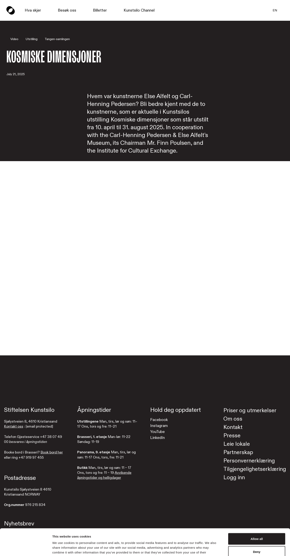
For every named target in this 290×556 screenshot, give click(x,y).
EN (275, 10)
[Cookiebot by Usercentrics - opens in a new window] (25, 548)
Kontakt (233, 427)
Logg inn (234, 477)
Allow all (257, 513)
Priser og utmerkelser (249, 410)
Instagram (159, 425)
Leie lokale (236, 444)
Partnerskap (238, 452)
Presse (232, 435)
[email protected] (39, 426)
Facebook (159, 419)
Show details (209, 548)
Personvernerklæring (249, 460)
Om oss (232, 418)
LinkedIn (157, 437)
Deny (256, 526)
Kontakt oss (13, 426)
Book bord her (51, 452)
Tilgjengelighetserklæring (254, 469)
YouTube (157, 431)
